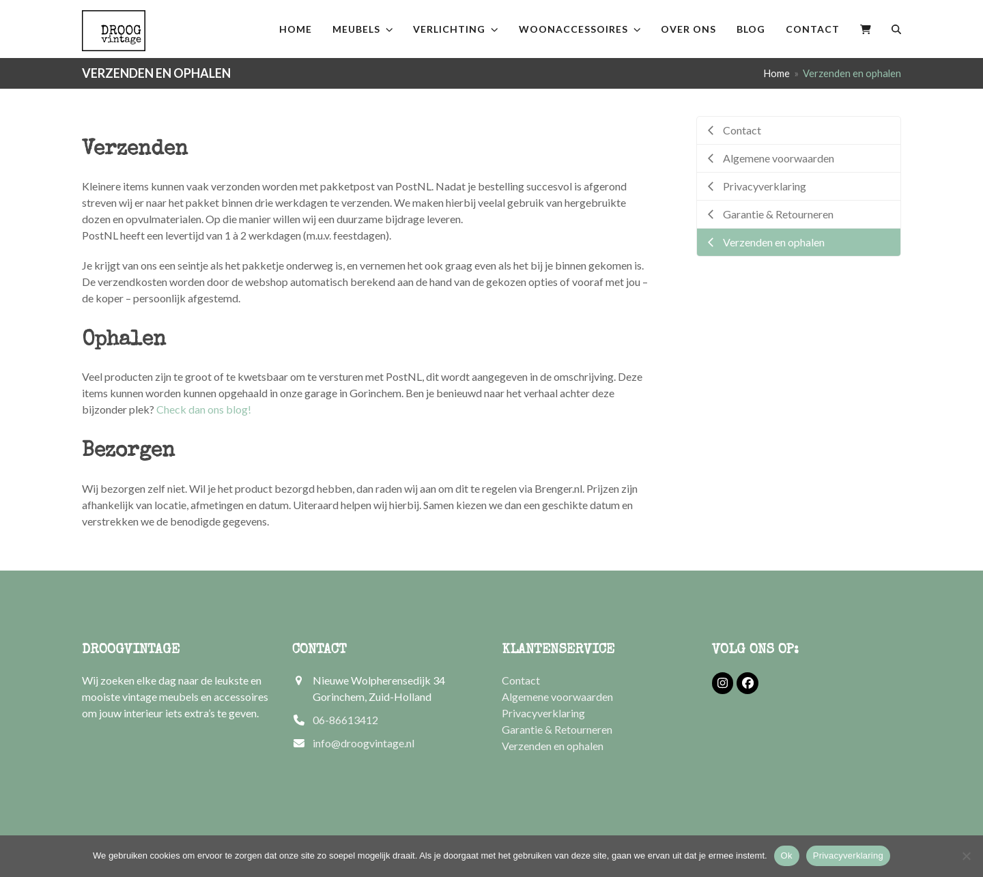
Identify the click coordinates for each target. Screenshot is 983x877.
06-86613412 (345, 719)
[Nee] (966, 856)
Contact (521, 680)
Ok (787, 855)
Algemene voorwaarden (557, 696)
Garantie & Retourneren (557, 729)
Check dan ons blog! (203, 409)
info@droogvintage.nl (363, 742)
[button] (865, 29)
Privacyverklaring (543, 712)
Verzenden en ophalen (552, 745)
